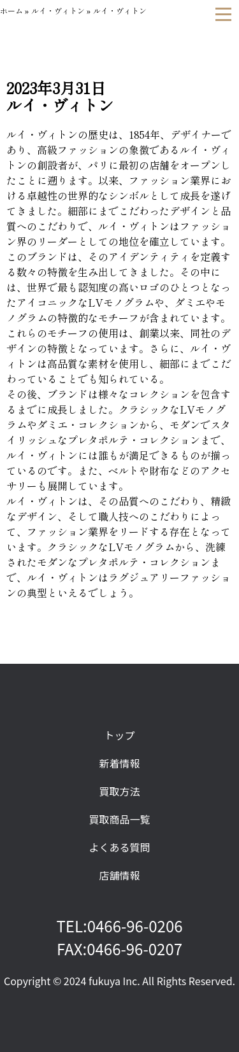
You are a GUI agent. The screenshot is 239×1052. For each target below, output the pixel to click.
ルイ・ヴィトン (58, 10)
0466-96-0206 (135, 926)
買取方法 (119, 791)
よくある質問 (119, 847)
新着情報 (119, 763)
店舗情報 (119, 875)
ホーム (11, 10)
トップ (119, 735)
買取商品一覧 (119, 819)
